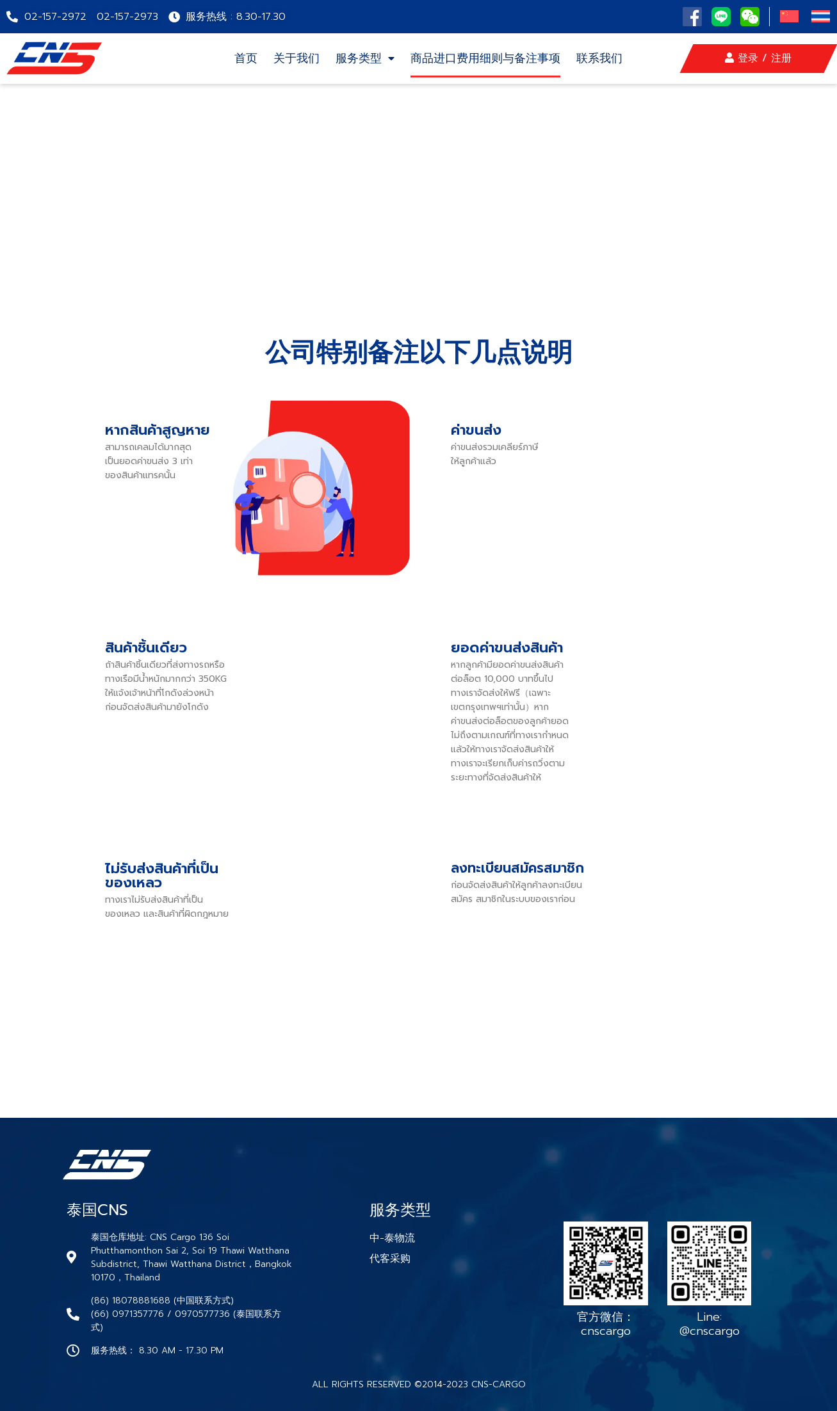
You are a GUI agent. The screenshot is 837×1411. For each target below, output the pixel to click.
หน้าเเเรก (82, 206)
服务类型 (365, 58)
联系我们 (599, 58)
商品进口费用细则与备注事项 (485, 58)
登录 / (748, 58)
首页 (245, 58)
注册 (781, 58)
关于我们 (296, 58)
